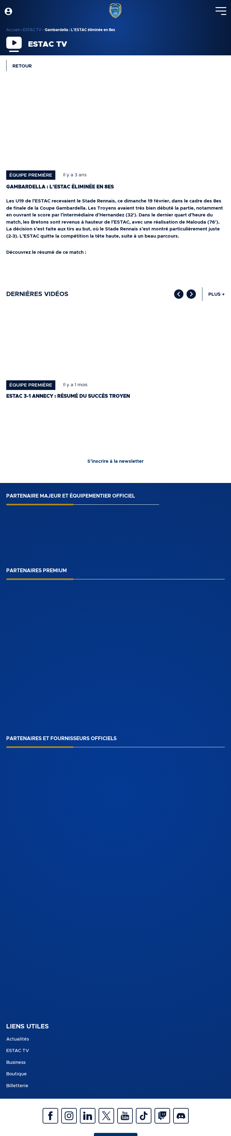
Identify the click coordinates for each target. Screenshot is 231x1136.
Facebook (50, 1115)
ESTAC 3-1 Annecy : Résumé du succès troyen (68, 396)
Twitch (162, 1115)
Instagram (69, 1115)
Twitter (106, 1115)
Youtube (125, 1115)
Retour (22, 66)
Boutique (16, 1074)
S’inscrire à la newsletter (115, 461)
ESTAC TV (32, 30)
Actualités (17, 1039)
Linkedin (87, 1115)
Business (15, 1062)
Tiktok (143, 1115)
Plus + (216, 294)
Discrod (181, 1115)
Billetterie (17, 1085)
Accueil (13, 30)
